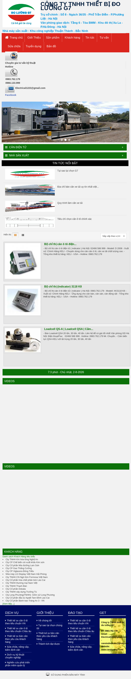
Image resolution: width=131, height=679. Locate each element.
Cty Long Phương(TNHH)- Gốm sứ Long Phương (30, 595)
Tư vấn (104, 37)
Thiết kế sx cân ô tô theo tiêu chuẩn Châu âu (18, 630)
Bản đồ (51, 46)
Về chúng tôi (44, 620)
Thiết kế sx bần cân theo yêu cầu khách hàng (16, 639)
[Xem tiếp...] (8, 603)
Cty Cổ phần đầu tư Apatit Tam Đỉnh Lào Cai (27, 597)
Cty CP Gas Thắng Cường (19, 568)
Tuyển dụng (33, 46)
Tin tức (89, 37)
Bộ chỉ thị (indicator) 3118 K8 (63, 286)
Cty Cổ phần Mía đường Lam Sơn (22, 565)
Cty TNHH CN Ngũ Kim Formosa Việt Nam (27, 577)
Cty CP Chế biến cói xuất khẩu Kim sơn (25, 562)
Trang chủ (16, 37)
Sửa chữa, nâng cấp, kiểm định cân (17, 648)
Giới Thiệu (34, 37)
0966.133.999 (12, 83)
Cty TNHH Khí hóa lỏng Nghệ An (22, 559)
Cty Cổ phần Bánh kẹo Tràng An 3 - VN (25, 600)
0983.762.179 (12, 79)
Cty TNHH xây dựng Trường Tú (21, 592)
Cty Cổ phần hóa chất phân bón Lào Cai (25, 580)
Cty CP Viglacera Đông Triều (20, 571)
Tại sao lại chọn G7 (67, 170)
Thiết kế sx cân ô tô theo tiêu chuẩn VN (16, 622)
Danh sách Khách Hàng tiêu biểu (19, 556)
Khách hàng (72, 37)
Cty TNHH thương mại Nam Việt (21, 583)
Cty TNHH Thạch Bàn (16, 586)
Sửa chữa (14, 46)
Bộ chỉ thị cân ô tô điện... (60, 244)
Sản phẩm (53, 37)
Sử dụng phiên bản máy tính (65, 674)
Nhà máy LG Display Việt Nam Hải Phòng (26, 574)
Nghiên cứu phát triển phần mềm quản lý (17, 664)
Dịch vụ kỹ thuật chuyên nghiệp (14, 656)
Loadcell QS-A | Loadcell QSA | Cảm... (68, 329)
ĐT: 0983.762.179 (109, 631)
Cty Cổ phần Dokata (16, 589)
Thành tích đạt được (48, 644)
